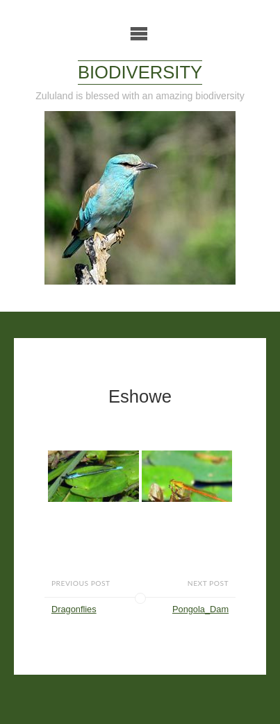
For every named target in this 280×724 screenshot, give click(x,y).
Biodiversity (140, 72)
